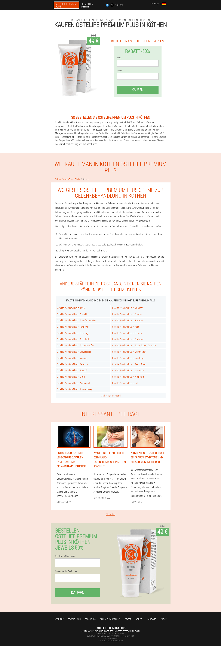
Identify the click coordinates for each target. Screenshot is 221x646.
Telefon (119, 71)
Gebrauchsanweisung (110, 619)
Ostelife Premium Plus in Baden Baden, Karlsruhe (134, 345)
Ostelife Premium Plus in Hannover (73, 326)
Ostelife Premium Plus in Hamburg (72, 333)
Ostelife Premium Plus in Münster (72, 358)
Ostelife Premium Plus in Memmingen (129, 351)
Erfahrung (90, 619)
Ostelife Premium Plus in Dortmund (128, 339)
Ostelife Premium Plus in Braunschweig (74, 389)
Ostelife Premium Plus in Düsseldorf (73, 314)
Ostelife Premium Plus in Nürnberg (128, 358)
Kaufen (137, 89)
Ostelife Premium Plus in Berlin (71, 307)
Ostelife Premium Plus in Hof (125, 383)
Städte (128, 619)
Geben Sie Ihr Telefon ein (66, 571)
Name (119, 58)
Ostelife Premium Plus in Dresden (127, 314)
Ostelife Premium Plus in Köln (125, 326)
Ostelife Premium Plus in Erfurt (71, 376)
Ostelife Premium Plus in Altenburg (128, 376)
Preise (163, 619)
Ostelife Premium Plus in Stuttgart (127, 320)
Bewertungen (74, 619)
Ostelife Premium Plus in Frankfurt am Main (76, 320)
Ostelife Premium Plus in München (127, 307)
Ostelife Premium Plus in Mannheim (128, 370)
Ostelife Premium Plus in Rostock (72, 370)
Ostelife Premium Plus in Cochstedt (73, 339)
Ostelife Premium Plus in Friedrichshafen (75, 345)
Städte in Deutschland (111, 395)
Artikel (139, 619)
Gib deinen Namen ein (65, 556)
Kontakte (151, 619)
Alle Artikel (110, 514)
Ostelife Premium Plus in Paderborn (73, 364)
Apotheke (59, 619)
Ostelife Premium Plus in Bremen (127, 333)
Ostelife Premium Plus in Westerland (73, 383)
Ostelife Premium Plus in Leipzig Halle (74, 351)
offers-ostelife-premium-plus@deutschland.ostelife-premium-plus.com (110, 631)
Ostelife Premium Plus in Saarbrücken (129, 364)
